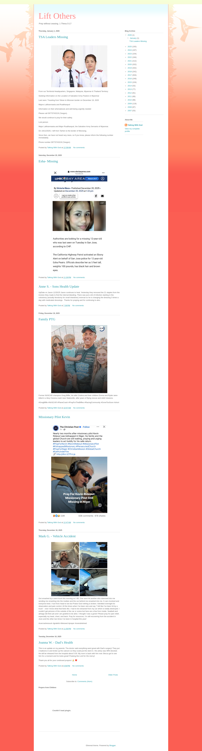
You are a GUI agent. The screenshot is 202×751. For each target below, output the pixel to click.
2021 (130, 61)
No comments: (79, 147)
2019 (130, 68)
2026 (130, 35)
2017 (130, 75)
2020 (130, 64)
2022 (130, 57)
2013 (130, 89)
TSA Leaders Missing (53, 37)
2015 (130, 82)
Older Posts (113, 675)
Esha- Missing (48, 161)
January (133, 38)
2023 (130, 54)
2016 (130, 79)
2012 (130, 93)
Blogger (112, 745)
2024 (130, 50)
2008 (130, 107)
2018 (130, 71)
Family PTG (47, 319)
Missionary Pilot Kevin (54, 417)
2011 (130, 96)
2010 (130, 100)
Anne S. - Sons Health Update (59, 286)
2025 (130, 46)
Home (74, 675)
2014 (130, 86)
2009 (130, 104)
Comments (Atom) (84, 681)
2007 (130, 111)
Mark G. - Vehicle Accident (57, 536)
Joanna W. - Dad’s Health (56, 642)
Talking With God (135, 125)
